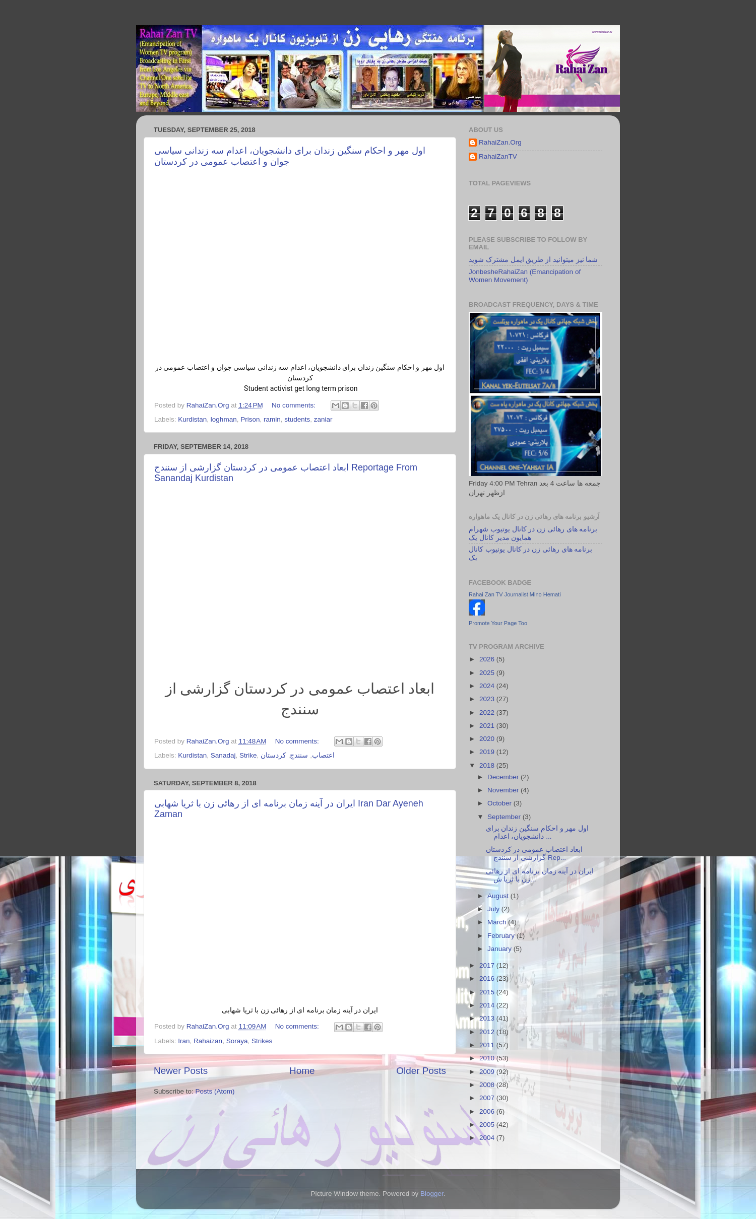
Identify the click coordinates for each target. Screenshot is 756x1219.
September (505, 817)
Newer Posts (181, 1070)
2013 (487, 1018)
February (502, 935)
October (500, 803)
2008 (487, 1085)
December (504, 777)
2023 (487, 699)
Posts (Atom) (215, 1091)
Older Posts (421, 1070)
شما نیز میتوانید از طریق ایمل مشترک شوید (533, 259)
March (497, 922)
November (504, 790)
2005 (487, 1124)
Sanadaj (223, 755)
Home (301, 1070)
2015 (487, 992)
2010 (487, 1058)
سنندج (299, 755)
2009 (487, 1071)
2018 (487, 765)
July (494, 909)
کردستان (273, 755)
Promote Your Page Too (498, 623)
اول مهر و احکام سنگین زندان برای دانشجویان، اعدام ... (537, 832)
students (297, 419)
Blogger (432, 1193)
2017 (487, 965)
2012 (487, 1032)
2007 (487, 1098)
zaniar (323, 419)
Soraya (237, 1041)
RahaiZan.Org (500, 142)
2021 (487, 725)
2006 (487, 1111)
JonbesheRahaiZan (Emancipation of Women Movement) (525, 276)
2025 (487, 672)
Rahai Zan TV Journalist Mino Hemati (515, 594)
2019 (487, 752)
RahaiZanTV (498, 156)
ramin (272, 419)
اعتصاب (323, 755)
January (500, 949)
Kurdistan (192, 419)
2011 (487, 1045)
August (499, 896)
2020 (487, 738)
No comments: (295, 405)
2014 (487, 1005)
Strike (248, 755)
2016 (487, 978)
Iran (184, 1041)
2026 (487, 659)
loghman (224, 419)
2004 (487, 1137)
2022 (487, 712)
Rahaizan (208, 1041)
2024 (487, 686)
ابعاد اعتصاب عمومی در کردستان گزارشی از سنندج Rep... (534, 853)
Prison (250, 419)
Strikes (261, 1041)
